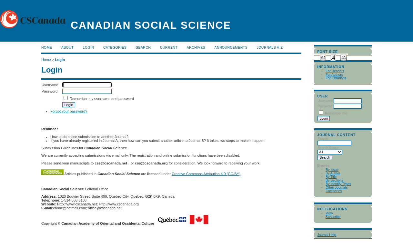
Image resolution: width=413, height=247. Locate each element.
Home (46, 47)
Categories (334, 191)
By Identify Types (338, 184)
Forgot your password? (68, 111)
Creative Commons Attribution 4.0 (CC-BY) (206, 174)
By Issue (332, 170)
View (329, 213)
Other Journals (337, 187)
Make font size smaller (323, 57)
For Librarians (336, 78)
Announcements (231, 47)
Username (325, 101)
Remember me (336, 113)
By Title (331, 177)
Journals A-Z (270, 47)
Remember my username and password (102, 99)
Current (168, 47)
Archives (196, 47)
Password (324, 106)
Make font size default (333, 57)
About (67, 47)
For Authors (334, 74)
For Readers (335, 71)
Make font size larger (343, 57)
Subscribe (333, 217)
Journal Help (326, 235)
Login (88, 47)
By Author (333, 173)
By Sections (334, 180)
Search (143, 47)
